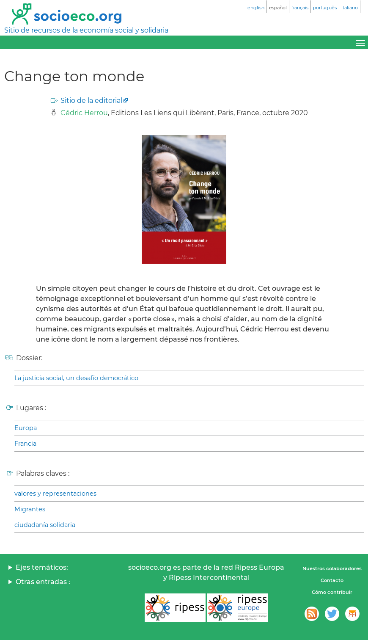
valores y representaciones (55, 493)
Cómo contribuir (332, 592)
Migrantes (29, 509)
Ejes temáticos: (42, 567)
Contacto (332, 580)
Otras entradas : (43, 582)
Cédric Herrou (84, 113)
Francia (25, 443)
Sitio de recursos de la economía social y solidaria (86, 30)
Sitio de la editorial (91, 101)
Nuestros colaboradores (332, 568)
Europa (25, 428)
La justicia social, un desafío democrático (76, 378)
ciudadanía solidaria (44, 525)
